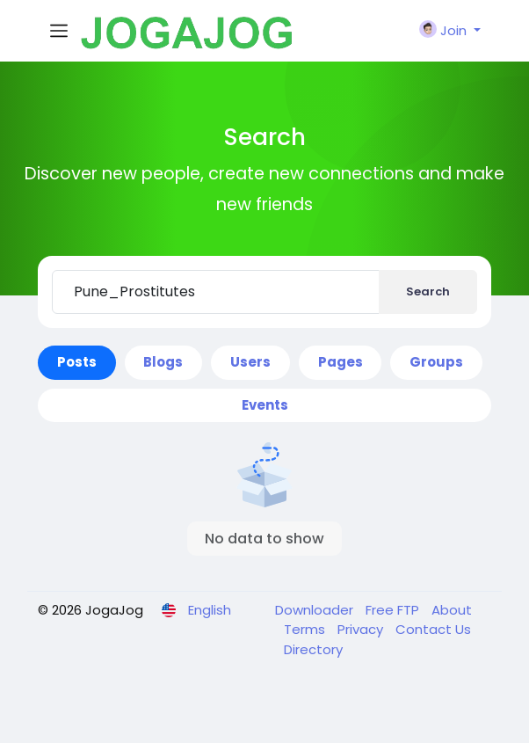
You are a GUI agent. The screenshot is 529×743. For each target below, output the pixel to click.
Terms (306, 629)
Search (428, 291)
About (451, 610)
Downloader (316, 610)
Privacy (362, 629)
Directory (313, 649)
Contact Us (433, 629)
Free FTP (394, 610)
